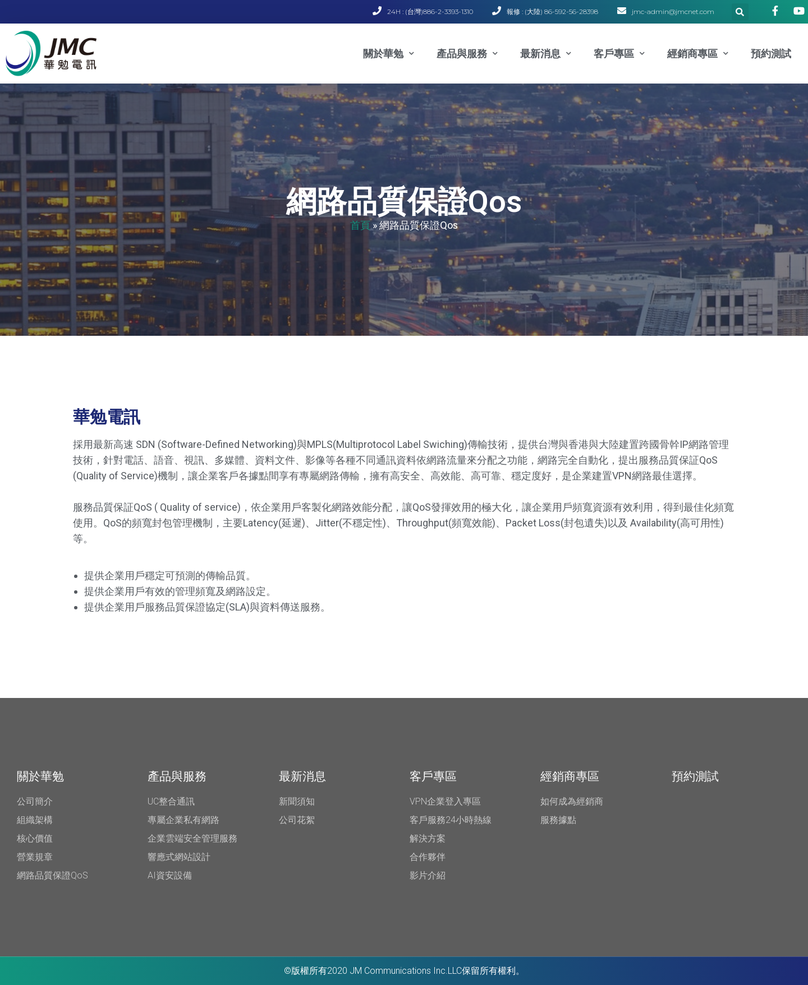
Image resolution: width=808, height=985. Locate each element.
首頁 (360, 225)
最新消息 (545, 53)
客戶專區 (619, 53)
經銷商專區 (697, 53)
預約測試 (771, 54)
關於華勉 (388, 53)
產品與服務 (467, 53)
